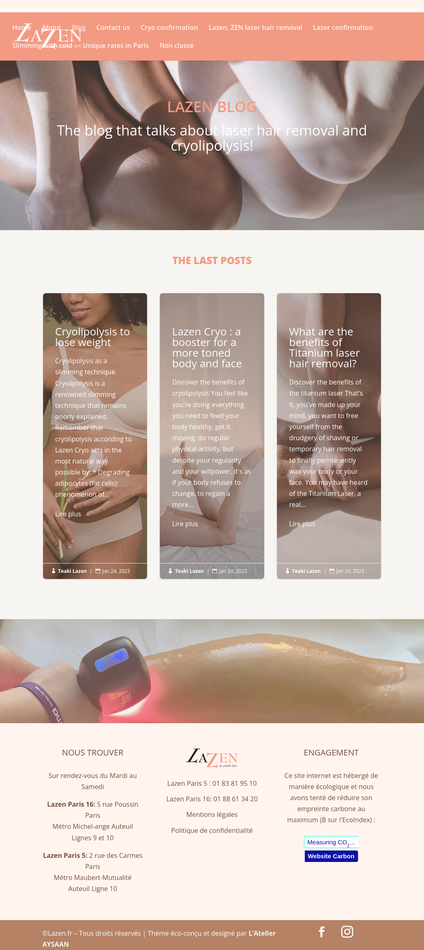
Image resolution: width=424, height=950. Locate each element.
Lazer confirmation (343, 28)
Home (21, 28)
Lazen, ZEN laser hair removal (255, 28)
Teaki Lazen (72, 571)
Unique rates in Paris (116, 46)
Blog (79, 28)
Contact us (113, 28)
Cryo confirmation (169, 28)
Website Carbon (331, 856)
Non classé (176, 46)
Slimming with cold (42, 46)
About (51, 28)
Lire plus (68, 513)
